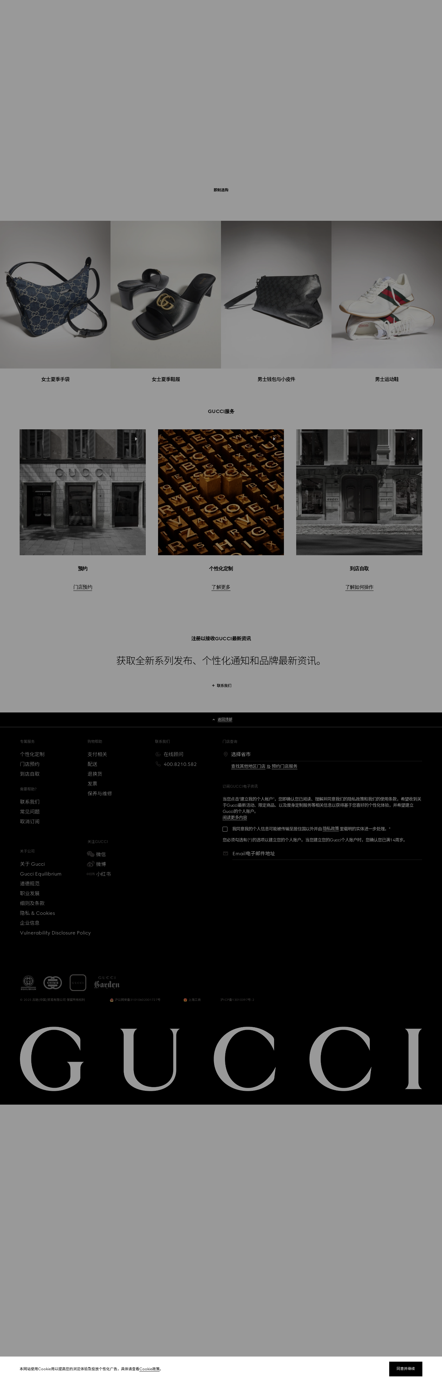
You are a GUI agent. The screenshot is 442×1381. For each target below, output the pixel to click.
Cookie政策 (149, 1369)
